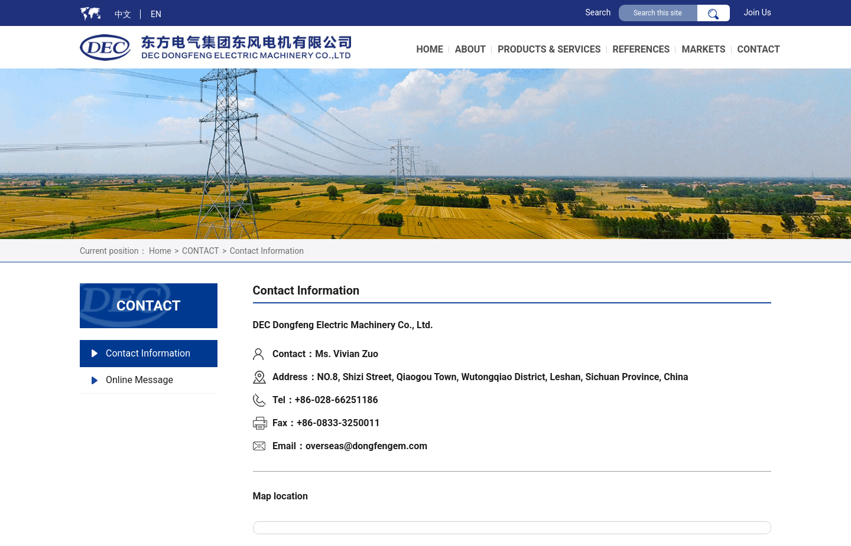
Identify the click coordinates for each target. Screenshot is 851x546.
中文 (123, 14)
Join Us (757, 12)
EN (156, 14)
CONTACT (200, 251)
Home (160, 251)
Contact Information (267, 251)
